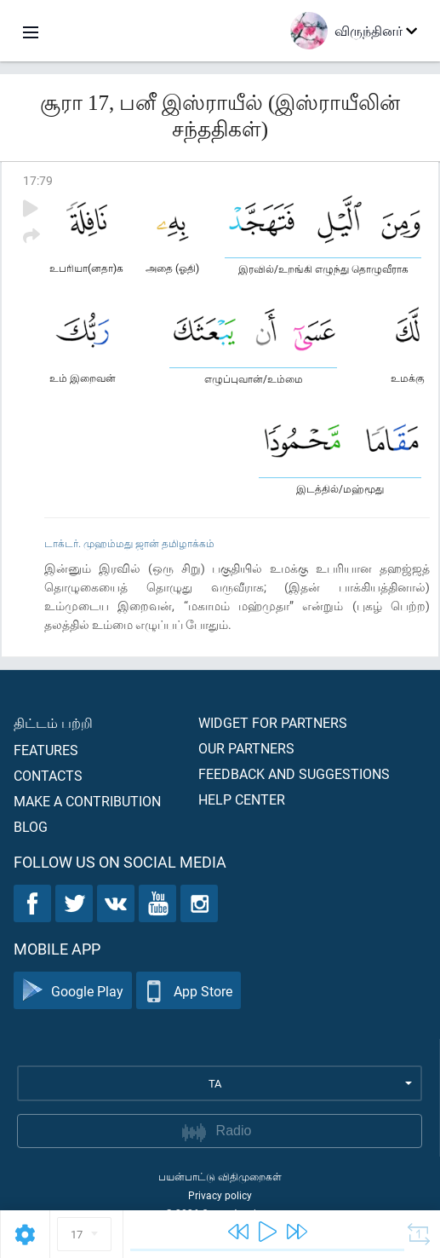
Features (46, 750)
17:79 (38, 180)
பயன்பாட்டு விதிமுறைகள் (220, 1176)
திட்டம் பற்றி (53, 722)
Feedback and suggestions (294, 773)
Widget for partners (272, 722)
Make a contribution (87, 801)
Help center (241, 799)
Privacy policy (220, 1195)
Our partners (246, 748)
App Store (188, 991)
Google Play (72, 991)
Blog (31, 826)
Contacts (48, 775)
